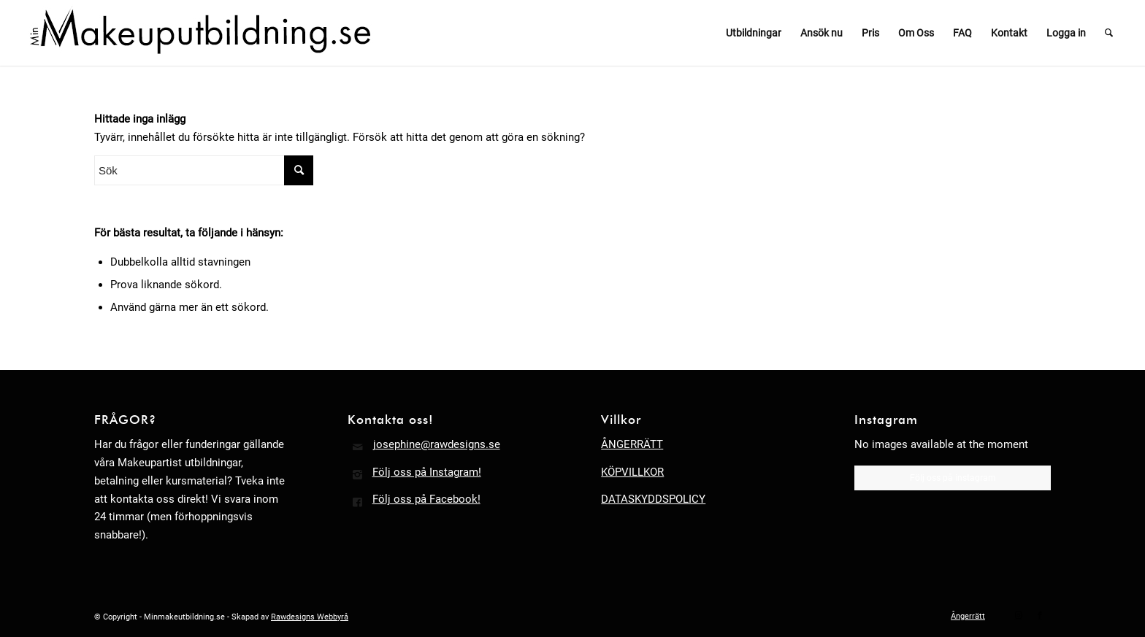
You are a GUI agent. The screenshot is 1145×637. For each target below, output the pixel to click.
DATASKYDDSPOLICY (653, 499)
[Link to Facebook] (1040, 616)
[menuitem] (753, 33)
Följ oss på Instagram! (426, 472)
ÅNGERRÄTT (632, 444)
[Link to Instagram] (1018, 616)
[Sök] (1108, 33)
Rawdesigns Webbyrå (309, 617)
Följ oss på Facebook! (426, 499)
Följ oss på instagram (953, 478)
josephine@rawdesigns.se (436, 444)
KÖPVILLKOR (632, 472)
